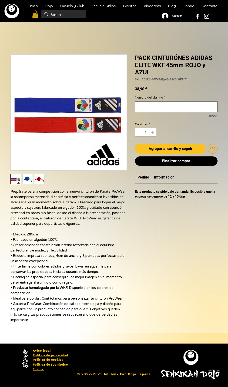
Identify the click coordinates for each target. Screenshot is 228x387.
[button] (35, 14)
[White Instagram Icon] (206, 16)
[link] (143, 177)
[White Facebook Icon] (197, 16)
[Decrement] (138, 132)
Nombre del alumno (150, 97)
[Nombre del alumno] (176, 106)
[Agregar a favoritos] (213, 149)
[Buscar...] (64, 15)
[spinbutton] (145, 132)
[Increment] (153, 132)
